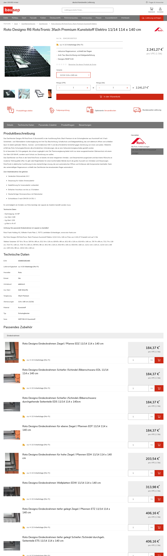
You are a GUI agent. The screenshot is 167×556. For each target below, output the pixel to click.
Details (10, 125)
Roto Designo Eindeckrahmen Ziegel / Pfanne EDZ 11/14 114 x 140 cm (62, 343)
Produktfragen (67, 125)
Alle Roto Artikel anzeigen (140, 147)
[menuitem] (6, 18)
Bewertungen (85, 125)
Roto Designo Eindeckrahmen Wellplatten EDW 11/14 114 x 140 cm (61, 483)
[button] (8, 61)
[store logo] (15, 10)
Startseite (7, 24)
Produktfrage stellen (24, 110)
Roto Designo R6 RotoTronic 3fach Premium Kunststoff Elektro (74, 24)
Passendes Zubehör (48, 125)
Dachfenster (43, 24)
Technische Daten (26, 125)
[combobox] (87, 10)
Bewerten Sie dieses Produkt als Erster (82, 64)
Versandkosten (110, 110)
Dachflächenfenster (28, 24)
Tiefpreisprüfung (62, 110)
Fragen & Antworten (156, 2)
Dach (16, 24)
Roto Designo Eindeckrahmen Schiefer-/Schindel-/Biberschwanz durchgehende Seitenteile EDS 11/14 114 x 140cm (59, 399)
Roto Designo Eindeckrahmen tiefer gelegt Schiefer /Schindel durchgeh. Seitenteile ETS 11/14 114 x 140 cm (63, 539)
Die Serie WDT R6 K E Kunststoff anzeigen (144, 151)
